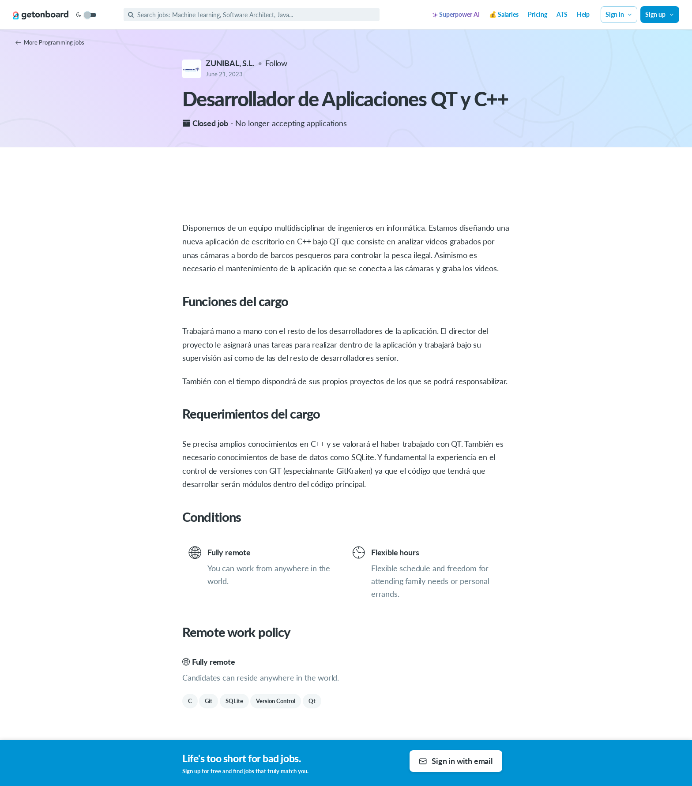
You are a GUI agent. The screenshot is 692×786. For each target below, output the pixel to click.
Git (208, 700)
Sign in (619, 14)
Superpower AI (456, 14)
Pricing (537, 14)
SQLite (234, 700)
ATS (562, 14)
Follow (276, 63)
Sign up (659, 14)
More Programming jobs (49, 42)
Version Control (275, 700)
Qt (312, 700)
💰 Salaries (504, 14)
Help (583, 14)
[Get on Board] (40, 15)
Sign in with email (456, 761)
